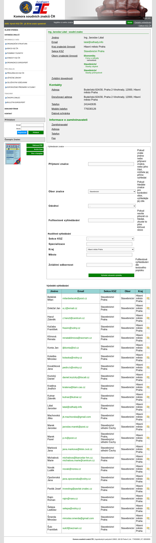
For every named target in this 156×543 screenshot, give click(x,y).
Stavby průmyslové (93, 73)
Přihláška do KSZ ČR (15, 73)
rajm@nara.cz (70, 498)
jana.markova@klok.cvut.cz (77, 449)
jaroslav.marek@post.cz (75, 426)
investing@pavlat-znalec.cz (77, 488)
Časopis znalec (13, 98)
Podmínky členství (15, 53)
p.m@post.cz (69, 438)
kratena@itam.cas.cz (73, 387)
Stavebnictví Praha (94, 51)
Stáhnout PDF (37, 145)
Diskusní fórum (11, 109)
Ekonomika (89, 56)
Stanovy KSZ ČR (13, 58)
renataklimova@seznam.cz (77, 338)
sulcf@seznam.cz (72, 528)
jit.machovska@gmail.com (76, 417)
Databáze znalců (12, 35)
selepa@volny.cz (71, 508)
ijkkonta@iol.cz (70, 347)
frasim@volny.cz (71, 328)
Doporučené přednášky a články (21, 87)
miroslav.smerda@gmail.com (78, 518)
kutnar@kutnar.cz (72, 397)
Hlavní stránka (11, 30)
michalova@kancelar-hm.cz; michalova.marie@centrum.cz (78, 459)
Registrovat (22, 132)
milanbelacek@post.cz (74, 298)
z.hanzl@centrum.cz (73, 318)
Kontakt (8, 114)
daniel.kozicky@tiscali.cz (75, 377)
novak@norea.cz (71, 469)
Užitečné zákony (14, 78)
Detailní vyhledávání (143, 22)
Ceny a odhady (92, 58)
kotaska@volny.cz (72, 357)
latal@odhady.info (93, 42)
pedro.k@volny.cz (72, 367)
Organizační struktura (17, 44)
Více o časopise (37, 153)
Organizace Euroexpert (17, 62)
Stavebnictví (90, 64)
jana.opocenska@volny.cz (76, 479)
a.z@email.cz (69, 308)
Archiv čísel (38, 149)
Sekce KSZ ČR (145, 26)
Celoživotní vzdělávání (17, 82)
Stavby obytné (91, 66)
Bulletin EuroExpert (16, 102)
